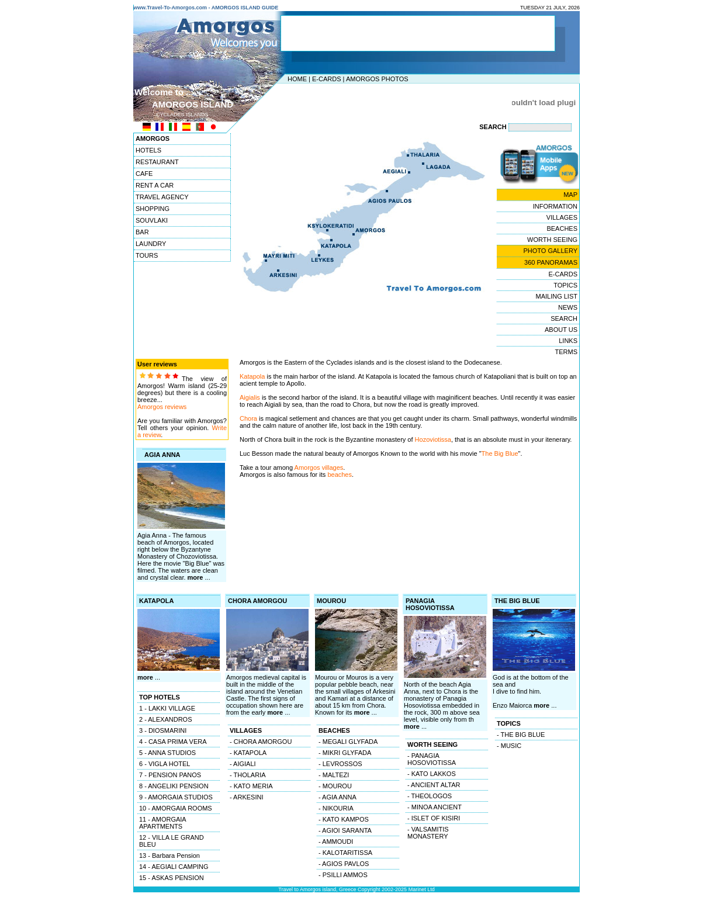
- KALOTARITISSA (345, 852)
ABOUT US (561, 329)
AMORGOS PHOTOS (377, 78)
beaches (339, 474)
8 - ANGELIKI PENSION (174, 785)
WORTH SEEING (552, 239)
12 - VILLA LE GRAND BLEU (171, 841)
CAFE (144, 173)
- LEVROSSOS (340, 763)
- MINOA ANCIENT (434, 807)
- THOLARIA (248, 774)
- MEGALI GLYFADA (348, 741)
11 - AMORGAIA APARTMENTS (162, 823)
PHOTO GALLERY (550, 250)
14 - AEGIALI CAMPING (174, 866)
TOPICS (565, 285)
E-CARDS (326, 78)
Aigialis (250, 397)
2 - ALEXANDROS (165, 719)
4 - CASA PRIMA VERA (173, 741)
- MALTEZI (334, 774)
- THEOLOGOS (429, 795)
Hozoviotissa (433, 439)
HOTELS (148, 150)
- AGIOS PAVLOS (344, 863)
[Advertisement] (353, 102)
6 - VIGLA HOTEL (164, 763)
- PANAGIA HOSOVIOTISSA (431, 759)
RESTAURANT (157, 161)
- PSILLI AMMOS (343, 874)
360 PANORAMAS (550, 262)
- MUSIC (509, 745)
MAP (570, 194)
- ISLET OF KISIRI (433, 818)
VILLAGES (561, 217)
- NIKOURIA (336, 808)
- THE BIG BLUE (521, 734)
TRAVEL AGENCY (162, 196)
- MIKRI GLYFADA (345, 752)
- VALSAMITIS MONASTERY (428, 833)
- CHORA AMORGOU (261, 741)
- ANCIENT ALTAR (433, 784)
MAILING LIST (556, 296)
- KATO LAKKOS (431, 773)
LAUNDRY (151, 243)
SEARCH (564, 318)
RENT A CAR (155, 185)
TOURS (147, 255)
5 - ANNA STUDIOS (167, 752)
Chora (248, 418)
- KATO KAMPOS (344, 819)
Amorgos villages (318, 467)
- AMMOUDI (336, 841)
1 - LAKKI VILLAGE (167, 708)
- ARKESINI (246, 797)
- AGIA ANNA (337, 797)
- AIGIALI (243, 763)
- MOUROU (335, 785)
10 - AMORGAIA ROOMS (175, 808)
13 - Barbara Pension (169, 855)
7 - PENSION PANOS (170, 774)
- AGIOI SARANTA (345, 830)
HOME (297, 78)
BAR (142, 231)
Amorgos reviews (161, 406)
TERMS (566, 351)
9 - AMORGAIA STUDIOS (176, 797)
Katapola (252, 376)
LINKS (568, 340)
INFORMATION (555, 206)
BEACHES (561, 228)
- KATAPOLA (248, 752)
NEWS (567, 307)
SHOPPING (152, 208)
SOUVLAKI (152, 220)
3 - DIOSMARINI (162, 730)
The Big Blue (500, 453)
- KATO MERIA (251, 785)
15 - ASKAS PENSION (171, 877)
